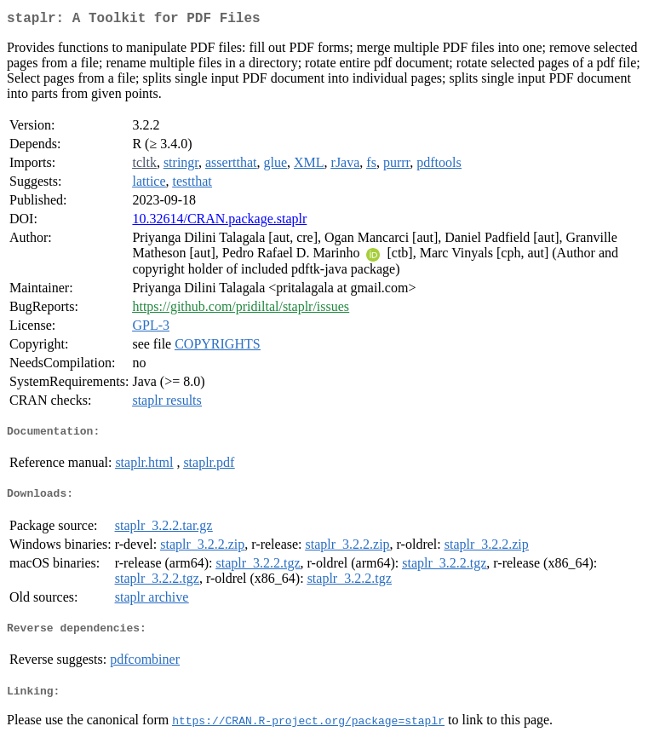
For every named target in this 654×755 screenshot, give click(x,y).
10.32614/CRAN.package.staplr (219, 222)
